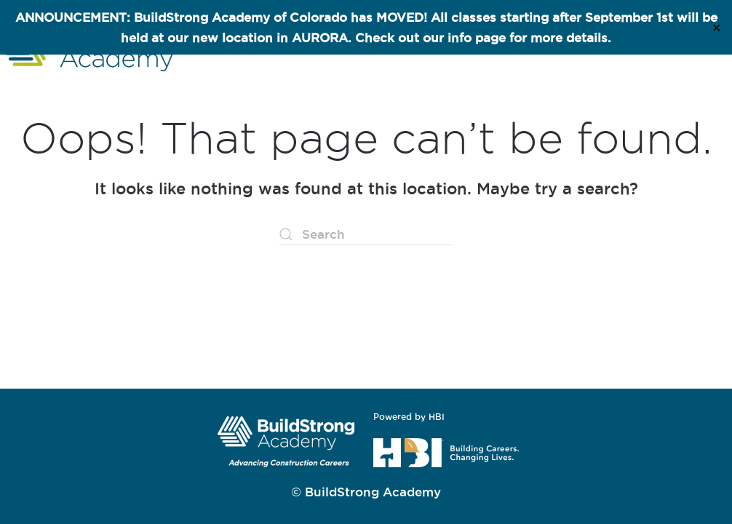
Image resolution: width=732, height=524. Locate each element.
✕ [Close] (716, 27)
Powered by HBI (409, 416)
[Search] (366, 234)
